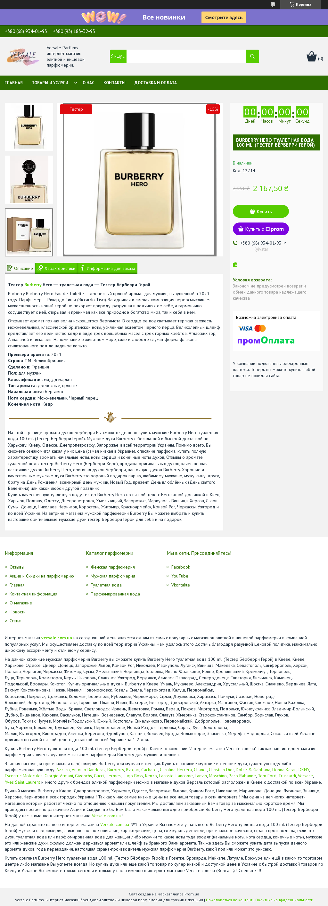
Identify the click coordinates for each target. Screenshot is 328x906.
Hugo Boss (133, 776)
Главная (13, 82)
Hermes (113, 776)
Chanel (200, 770)
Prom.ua (191, 894)
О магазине (21, 603)
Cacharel (149, 770)
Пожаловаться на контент (229, 899)
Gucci (99, 776)
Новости (18, 612)
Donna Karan (284, 770)
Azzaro (63, 770)
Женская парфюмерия (113, 567)
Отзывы (17, 567)
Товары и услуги (50, 82)
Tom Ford (267, 776)
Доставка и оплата (156, 82)
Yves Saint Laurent (22, 782)
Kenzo (151, 776)
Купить (264, 211)
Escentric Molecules (24, 776)
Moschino (218, 776)
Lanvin (201, 776)
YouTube (179, 576)
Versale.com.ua (106, 816)
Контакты (114, 82)
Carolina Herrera (176, 770)
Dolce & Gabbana (253, 770)
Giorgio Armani (59, 776)
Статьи (15, 621)
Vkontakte (180, 585)
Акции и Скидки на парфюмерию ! (43, 576)
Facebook (180, 567)
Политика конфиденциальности (284, 899)
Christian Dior (221, 770)
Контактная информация (33, 594)
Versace (305, 776)
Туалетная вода (106, 585)
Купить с (264, 229)
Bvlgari (132, 770)
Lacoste (166, 776)
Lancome (184, 776)
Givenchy (83, 776)
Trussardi (287, 776)
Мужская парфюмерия (113, 576)
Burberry (32, 284)
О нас (88, 82)
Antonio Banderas (88, 770)
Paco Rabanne (242, 776)
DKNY (304, 770)
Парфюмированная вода (115, 594)
